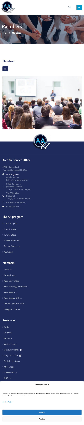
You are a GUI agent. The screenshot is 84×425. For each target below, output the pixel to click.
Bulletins (8, 338)
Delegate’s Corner (12, 309)
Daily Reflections (12, 361)
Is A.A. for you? (10, 223)
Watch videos (10, 344)
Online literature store (14, 303)
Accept (42, 412)
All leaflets (9, 367)
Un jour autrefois (13, 349)
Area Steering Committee (15, 286)
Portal (6, 327)
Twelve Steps (10, 235)
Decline (42, 419)
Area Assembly (11, 292)
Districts (8, 269)
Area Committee (11, 281)
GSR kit (7, 378)
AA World (8, 252)
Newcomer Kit (10, 372)
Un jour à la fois (12, 355)
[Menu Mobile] (5, 68)
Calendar (8, 332)
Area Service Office (13, 298)
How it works (10, 229)
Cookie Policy (7, 402)
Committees (9, 275)
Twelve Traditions (12, 240)
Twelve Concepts (12, 246)
